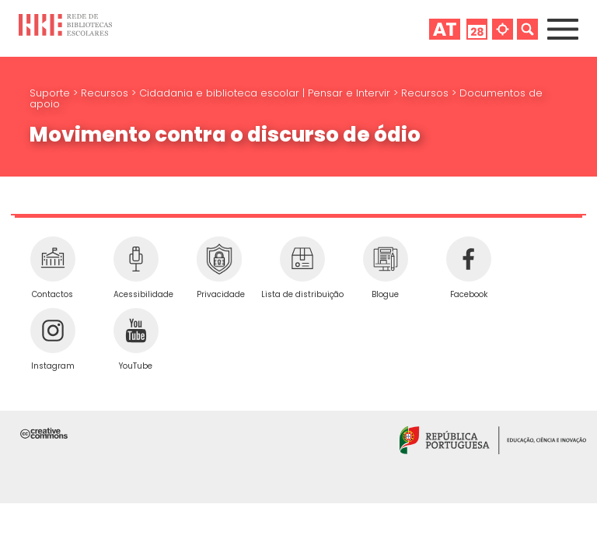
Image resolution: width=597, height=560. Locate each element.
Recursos (106, 93)
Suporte (51, 93)
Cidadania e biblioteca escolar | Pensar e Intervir (266, 93)
